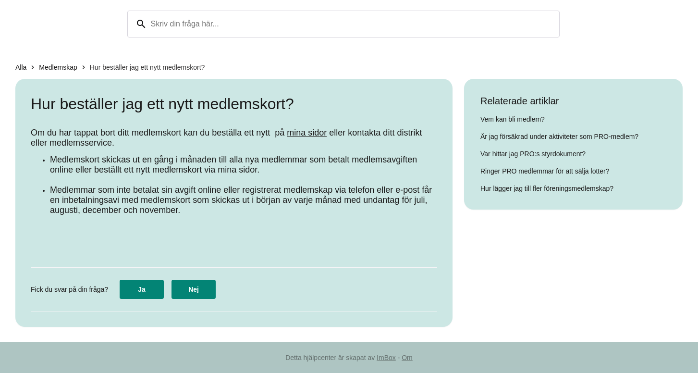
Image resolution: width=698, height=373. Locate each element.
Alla (20, 67)
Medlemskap (58, 67)
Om (407, 357)
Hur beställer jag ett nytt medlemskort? (147, 67)
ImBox (386, 357)
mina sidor (307, 132)
